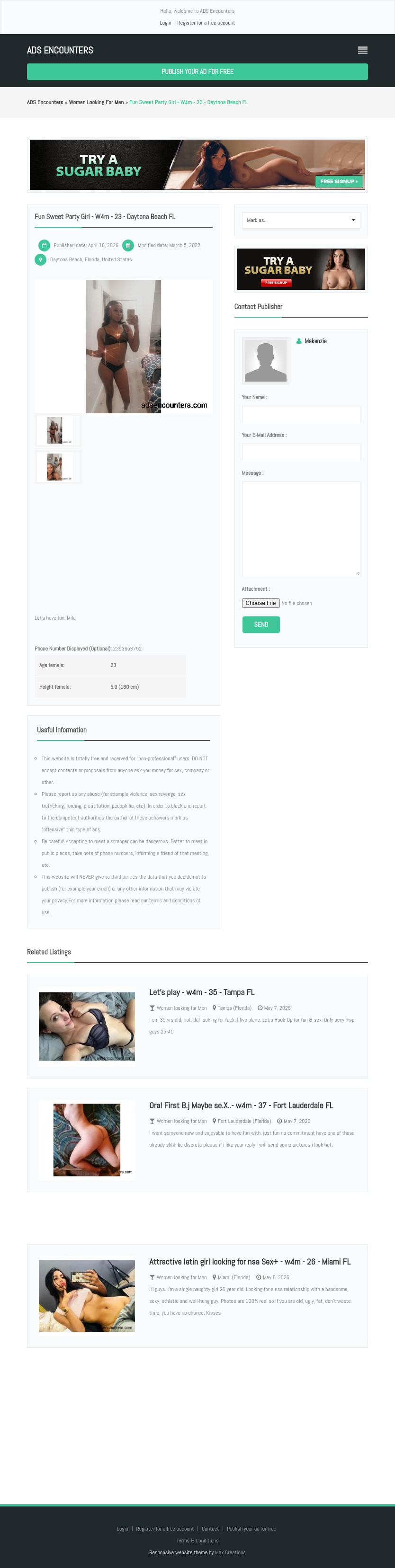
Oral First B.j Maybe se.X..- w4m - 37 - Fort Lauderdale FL (241, 1105)
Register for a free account (206, 23)
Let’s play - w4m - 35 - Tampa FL (201, 992)
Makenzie (316, 341)
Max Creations (230, 1552)
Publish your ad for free (197, 71)
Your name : (254, 397)
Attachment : (256, 589)
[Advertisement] (197, 1416)
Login (165, 23)
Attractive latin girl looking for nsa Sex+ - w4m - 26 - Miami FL (249, 1261)
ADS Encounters (60, 50)
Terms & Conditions (197, 1540)
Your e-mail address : (264, 435)
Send (261, 624)
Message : (253, 473)
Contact (211, 1528)
